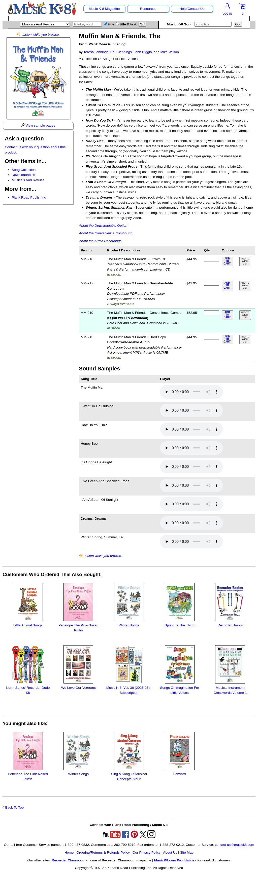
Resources (148, 9)
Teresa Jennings (95, 52)
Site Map (187, 852)
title (109, 24)
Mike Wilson (169, 52)
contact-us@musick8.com (234, 845)
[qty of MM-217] (211, 283)
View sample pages (38, 125)
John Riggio (143, 52)
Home (69, 852)
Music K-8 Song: (200, 24)
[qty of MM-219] (211, 312)
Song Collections (24, 170)
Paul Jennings (121, 52)
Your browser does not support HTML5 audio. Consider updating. (191, 392)
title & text (126, 24)
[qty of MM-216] (211, 259)
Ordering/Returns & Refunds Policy (103, 852)
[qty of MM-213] (211, 337)
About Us (170, 852)
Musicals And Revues (28, 180)
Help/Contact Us (191, 9)
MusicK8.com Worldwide (174, 860)
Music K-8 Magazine (104, 9)
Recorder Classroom (68, 860)
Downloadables (23, 175)
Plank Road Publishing (29, 197)
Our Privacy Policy (146, 852)
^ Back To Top (13, 807)
